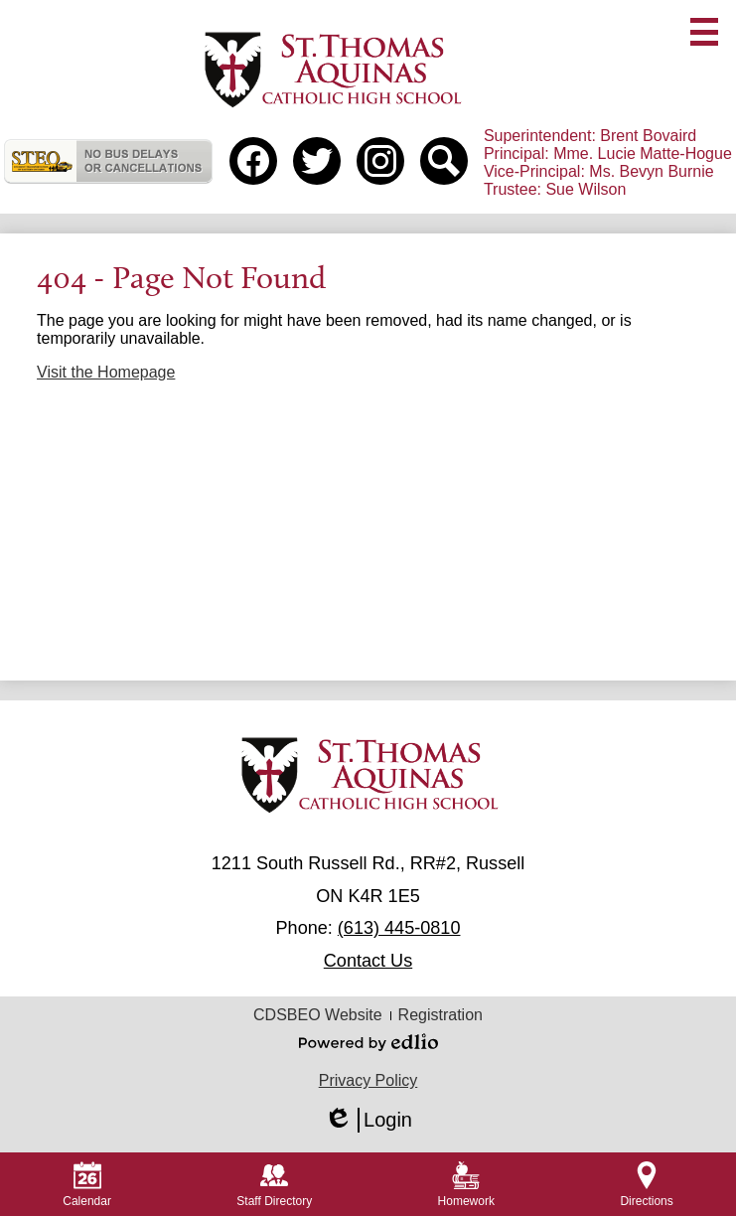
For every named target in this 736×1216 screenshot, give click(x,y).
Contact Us (368, 961)
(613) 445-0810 (399, 928)
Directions (646, 1184)
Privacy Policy (368, 1080)
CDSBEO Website (317, 1014)
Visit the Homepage (106, 372)
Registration (440, 1014)
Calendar (87, 1184)
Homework (466, 1184)
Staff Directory (274, 1184)
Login (368, 1120)
